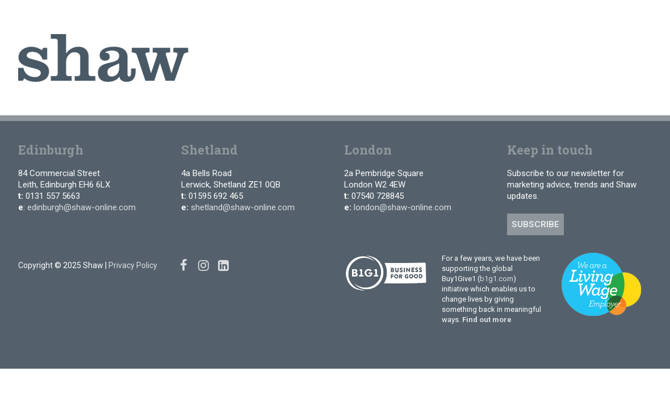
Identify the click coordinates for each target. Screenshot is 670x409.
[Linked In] (643, 17)
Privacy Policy (132, 265)
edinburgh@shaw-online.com (81, 207)
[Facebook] (610, 17)
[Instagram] (626, 17)
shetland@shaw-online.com (243, 207)
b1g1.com (496, 278)
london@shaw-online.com (402, 207)
